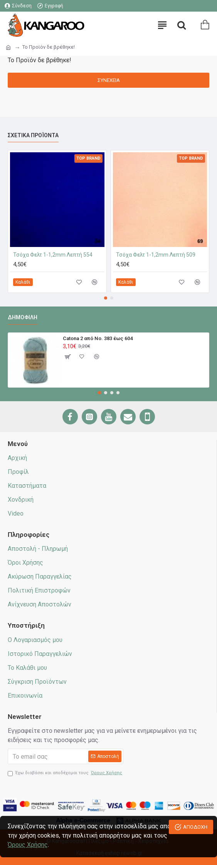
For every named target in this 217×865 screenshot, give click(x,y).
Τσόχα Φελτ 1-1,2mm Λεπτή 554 (53, 255)
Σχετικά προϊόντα (33, 135)
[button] (105, 298)
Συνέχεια (109, 80)
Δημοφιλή (22, 317)
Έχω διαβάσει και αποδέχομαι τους (65, 773)
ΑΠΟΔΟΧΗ (195, 827)
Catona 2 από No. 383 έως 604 (98, 338)
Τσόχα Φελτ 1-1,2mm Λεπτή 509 (155, 255)
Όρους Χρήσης (28, 844)
